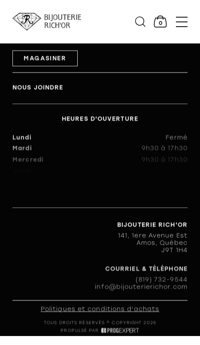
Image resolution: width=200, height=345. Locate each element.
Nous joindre (37, 88)
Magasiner (45, 59)
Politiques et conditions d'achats (100, 309)
